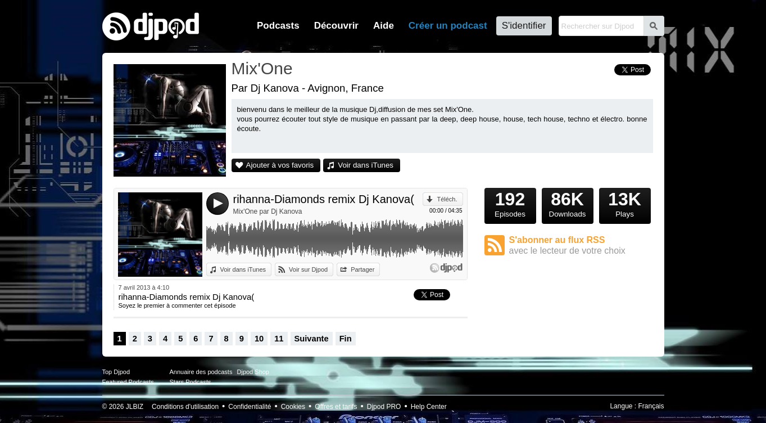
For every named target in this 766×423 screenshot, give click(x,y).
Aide (383, 25)
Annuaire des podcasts (201, 371)
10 (259, 338)
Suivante (311, 338)
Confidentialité (249, 407)
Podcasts (278, 25)
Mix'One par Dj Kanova (267, 211)
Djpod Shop (253, 371)
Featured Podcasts (128, 382)
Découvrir (336, 25)
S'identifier (524, 25)
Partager (362, 269)
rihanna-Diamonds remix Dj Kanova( (323, 199)
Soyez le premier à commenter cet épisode (177, 305)
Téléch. (447, 199)
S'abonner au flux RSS (581, 245)
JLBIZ (134, 407)
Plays (625, 203)
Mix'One (262, 68)
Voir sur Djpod (308, 269)
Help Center (429, 407)
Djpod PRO (384, 407)
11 (278, 338)
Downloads (567, 203)
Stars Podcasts (190, 382)
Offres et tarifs (336, 407)
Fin (345, 338)
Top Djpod (116, 371)
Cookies (293, 407)
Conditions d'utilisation (185, 407)
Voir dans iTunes (365, 165)
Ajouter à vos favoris (280, 165)
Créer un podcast (448, 25)
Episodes (510, 203)
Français (651, 406)
